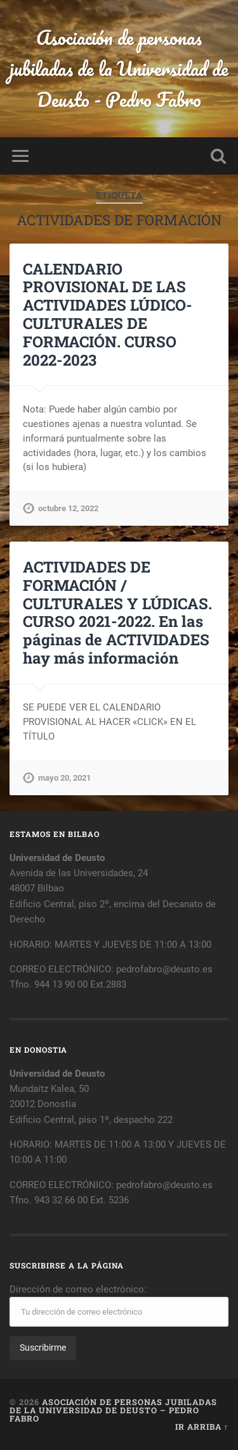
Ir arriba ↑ (201, 1427)
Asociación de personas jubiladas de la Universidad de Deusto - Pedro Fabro (119, 68)
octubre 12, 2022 (68, 508)
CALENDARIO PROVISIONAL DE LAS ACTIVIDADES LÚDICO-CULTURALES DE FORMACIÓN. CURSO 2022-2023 (107, 314)
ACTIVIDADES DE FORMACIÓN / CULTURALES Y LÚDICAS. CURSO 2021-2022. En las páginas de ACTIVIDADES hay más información (117, 612)
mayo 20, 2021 (64, 778)
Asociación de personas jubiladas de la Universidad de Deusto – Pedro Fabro (113, 1410)
